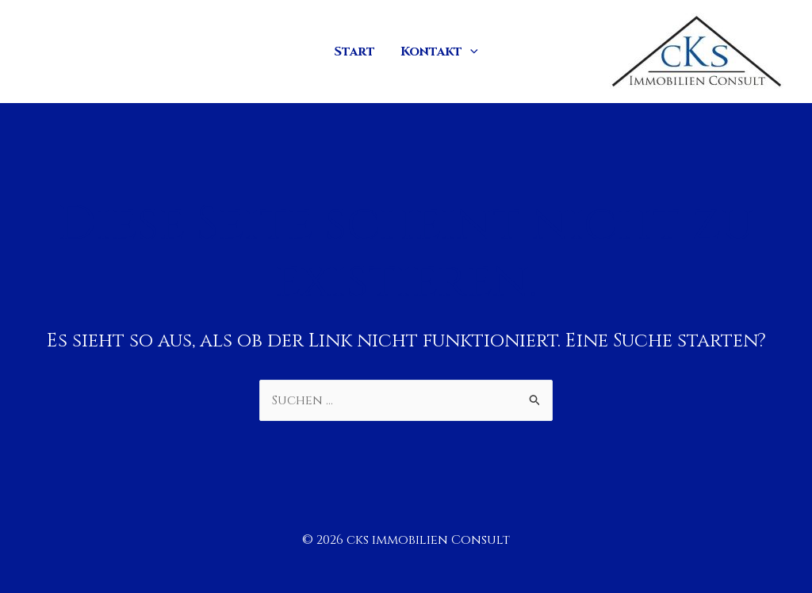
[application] (470, 51)
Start (354, 51)
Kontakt (439, 51)
